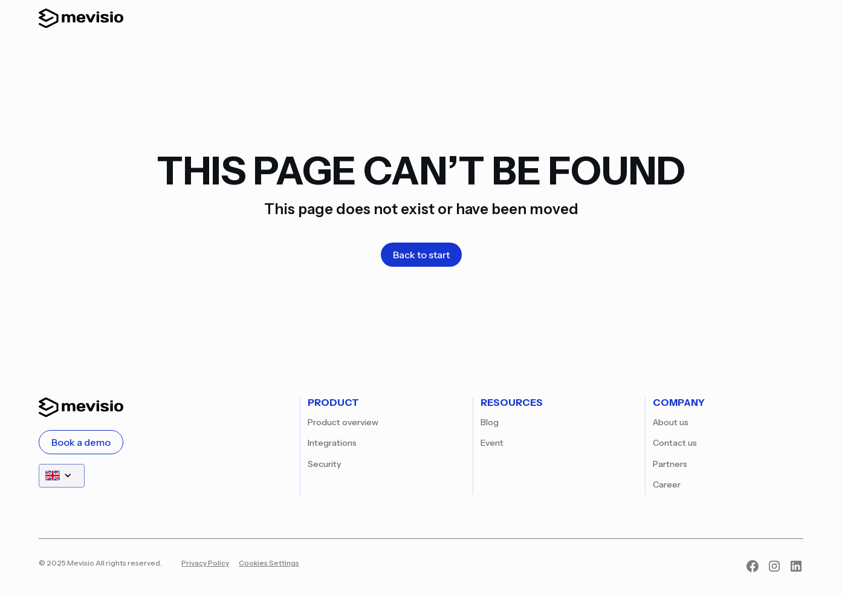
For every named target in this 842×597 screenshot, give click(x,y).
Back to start (421, 255)
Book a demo (81, 442)
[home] (81, 18)
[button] (62, 476)
